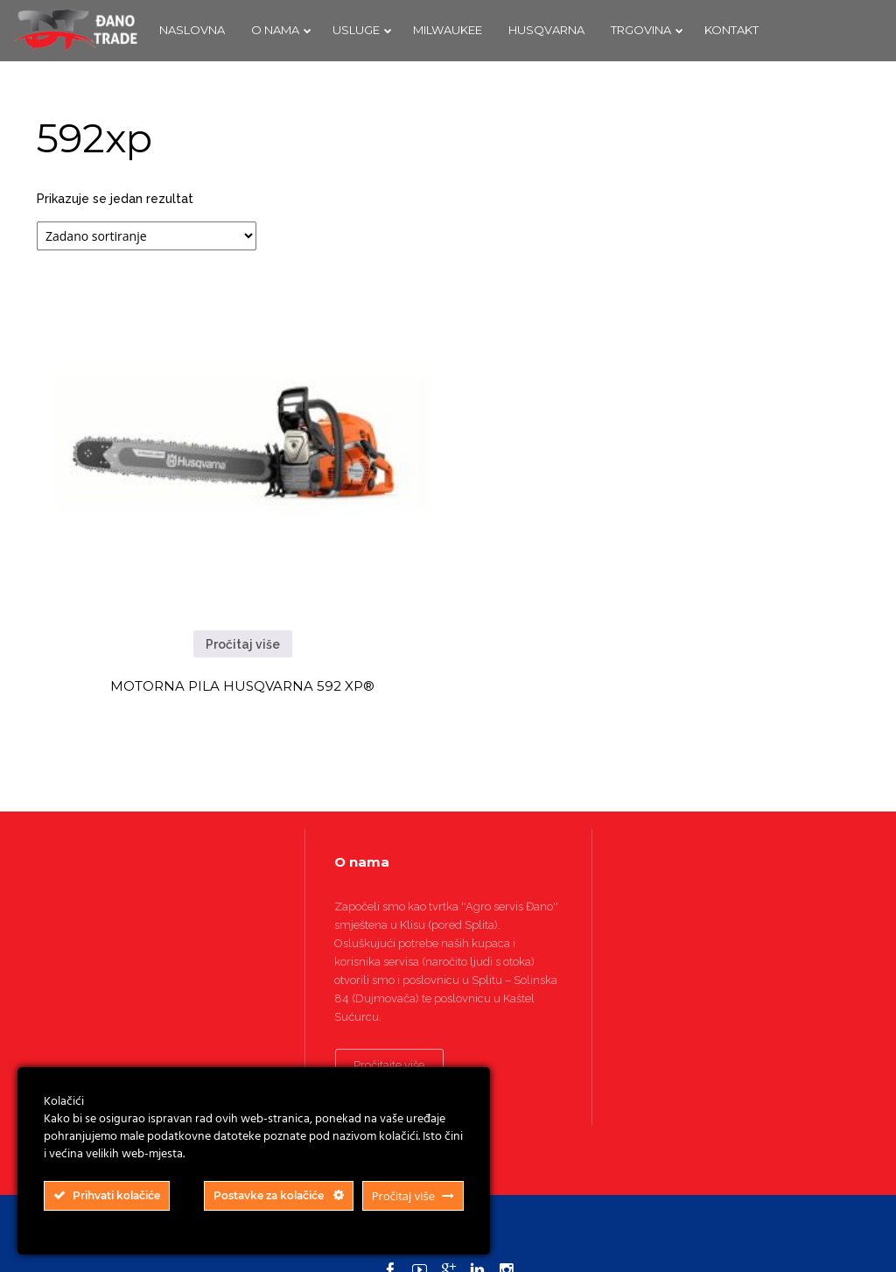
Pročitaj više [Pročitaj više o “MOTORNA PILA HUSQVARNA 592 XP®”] (243, 644)
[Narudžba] (146, 235)
